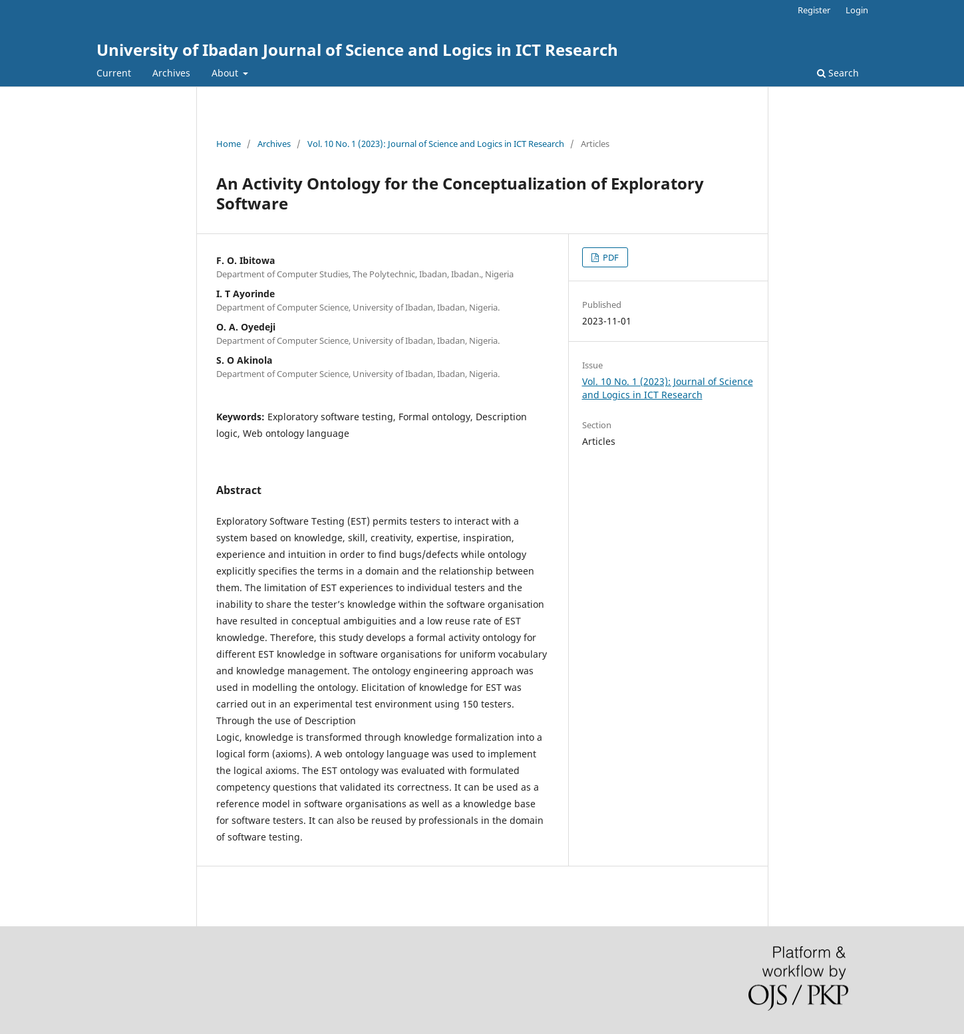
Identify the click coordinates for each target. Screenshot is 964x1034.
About (226, 72)
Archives (171, 72)
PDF (610, 257)
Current (113, 72)
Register (814, 10)
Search (838, 72)
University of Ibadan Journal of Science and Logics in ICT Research (357, 50)
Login (857, 10)
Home (228, 144)
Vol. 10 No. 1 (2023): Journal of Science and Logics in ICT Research (435, 144)
